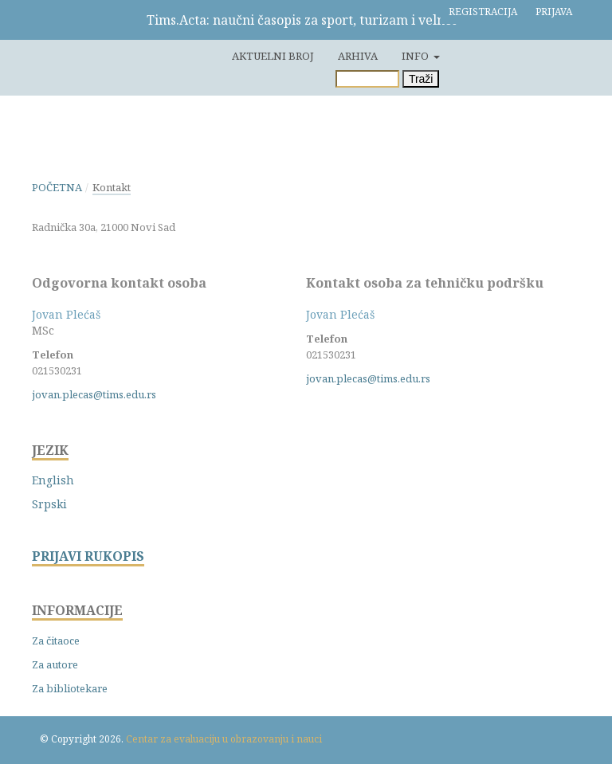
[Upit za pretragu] (367, 79)
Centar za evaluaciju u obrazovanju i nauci (224, 739)
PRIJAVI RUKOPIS (88, 556)
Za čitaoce (56, 640)
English (53, 480)
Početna (57, 187)
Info (416, 56)
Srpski (49, 503)
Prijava (554, 11)
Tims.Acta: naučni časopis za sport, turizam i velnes (302, 20)
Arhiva (358, 56)
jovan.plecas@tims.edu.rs (94, 394)
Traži (421, 78)
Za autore (55, 664)
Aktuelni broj (273, 56)
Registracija (483, 11)
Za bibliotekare (70, 688)
